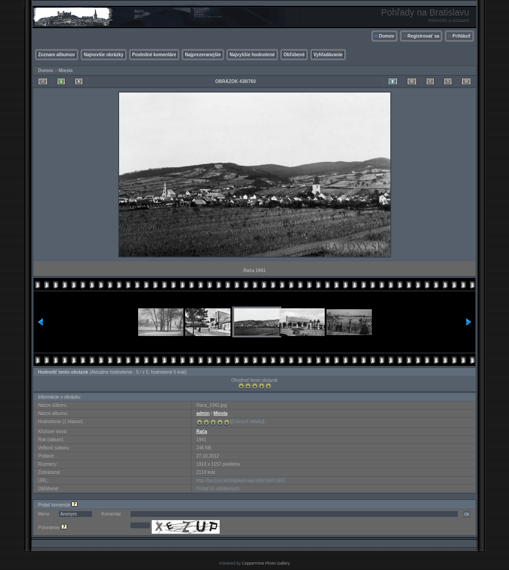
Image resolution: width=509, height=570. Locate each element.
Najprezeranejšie (203, 54)
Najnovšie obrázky (104, 54)
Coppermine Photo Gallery (266, 563)
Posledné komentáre (154, 54)
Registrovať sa (423, 36)
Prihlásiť (461, 36)
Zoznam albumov (56, 54)
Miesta (65, 70)
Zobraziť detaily (247, 421)
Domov (386, 36)
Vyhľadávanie (328, 54)
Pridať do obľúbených (218, 488)
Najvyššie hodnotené (252, 54)
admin (202, 413)
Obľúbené (294, 54)
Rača (201, 431)
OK (467, 514)
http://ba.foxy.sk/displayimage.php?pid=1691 (240, 480)
